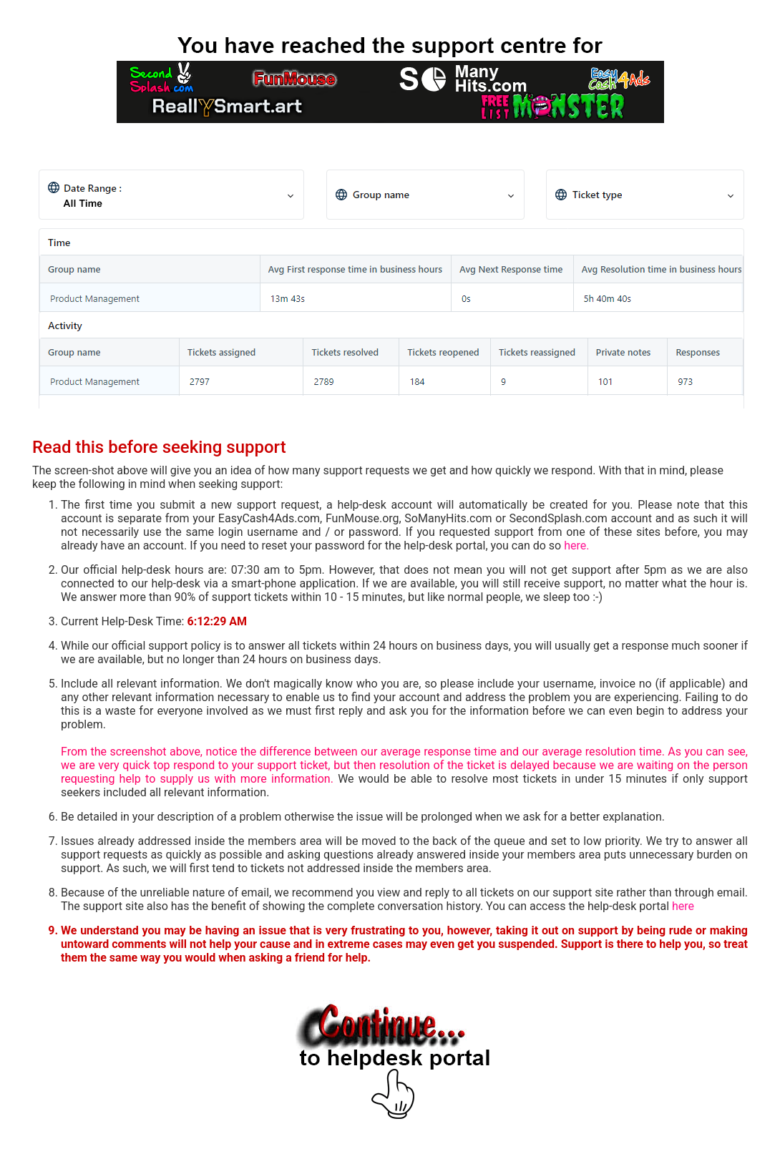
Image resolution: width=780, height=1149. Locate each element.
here (683, 906)
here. (576, 545)
